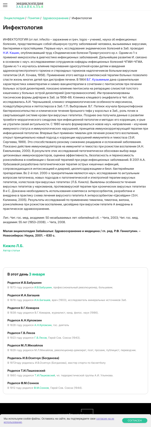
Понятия (34, 18)
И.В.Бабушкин (43, 287)
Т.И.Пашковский (45, 375)
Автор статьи (11, 250)
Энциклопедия (14, 18)
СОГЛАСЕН (135, 420)
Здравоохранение (56, 18)
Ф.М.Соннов (41, 387)
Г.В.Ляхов (40, 337)
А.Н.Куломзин (43, 325)
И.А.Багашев (42, 299)
